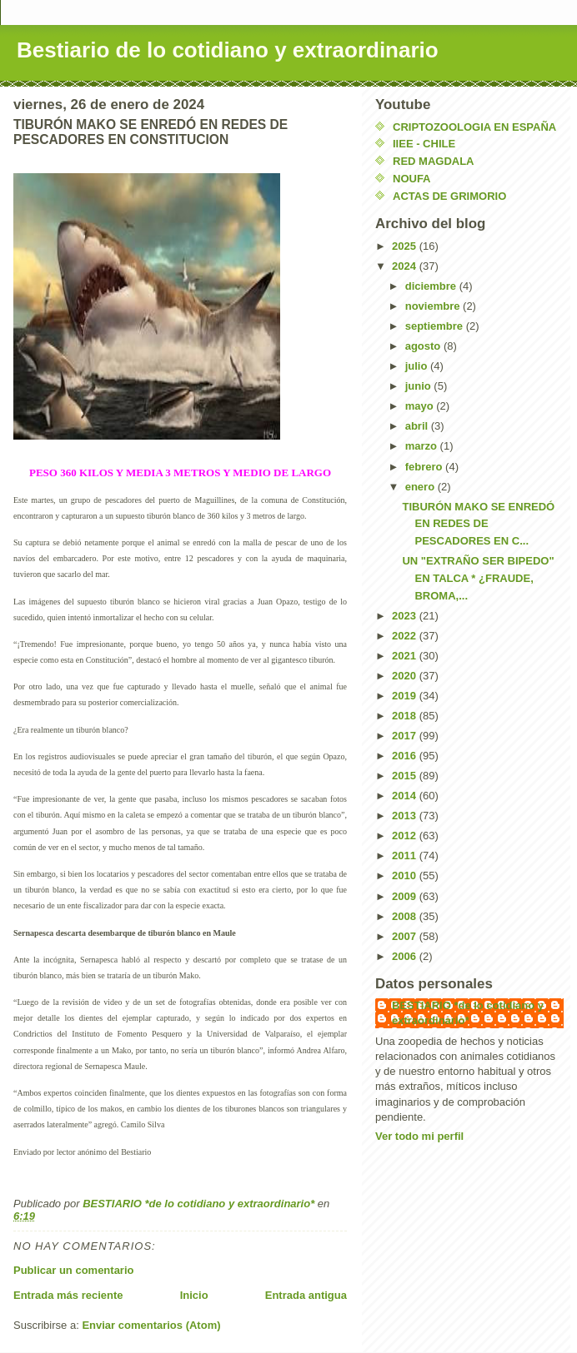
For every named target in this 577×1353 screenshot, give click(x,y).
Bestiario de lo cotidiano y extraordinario (228, 49)
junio (419, 386)
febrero (425, 466)
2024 (405, 266)
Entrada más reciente (68, 1295)
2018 (405, 715)
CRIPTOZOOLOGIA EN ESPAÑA (474, 127)
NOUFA (412, 178)
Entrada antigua (306, 1295)
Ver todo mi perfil (419, 1136)
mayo (421, 406)
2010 (405, 875)
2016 (405, 755)
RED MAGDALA (433, 161)
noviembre (434, 306)
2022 (405, 635)
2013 (405, 815)
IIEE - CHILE (424, 143)
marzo (422, 446)
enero (421, 486)
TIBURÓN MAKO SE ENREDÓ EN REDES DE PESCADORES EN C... (478, 524)
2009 (405, 896)
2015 (405, 775)
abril (418, 426)
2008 (405, 916)
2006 (405, 956)
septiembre (435, 326)
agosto (424, 346)
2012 (405, 835)
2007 (405, 936)
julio (417, 366)
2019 (405, 695)
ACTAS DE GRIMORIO (449, 196)
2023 (405, 615)
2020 (405, 675)
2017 (405, 735)
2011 (405, 855)
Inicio (194, 1295)
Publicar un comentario (73, 1270)
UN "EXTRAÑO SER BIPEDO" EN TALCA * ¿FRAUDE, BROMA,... (478, 578)
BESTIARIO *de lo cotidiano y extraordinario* (468, 1013)
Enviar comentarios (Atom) (151, 1325)
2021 (405, 655)
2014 (405, 795)
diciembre (432, 286)
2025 (405, 246)
